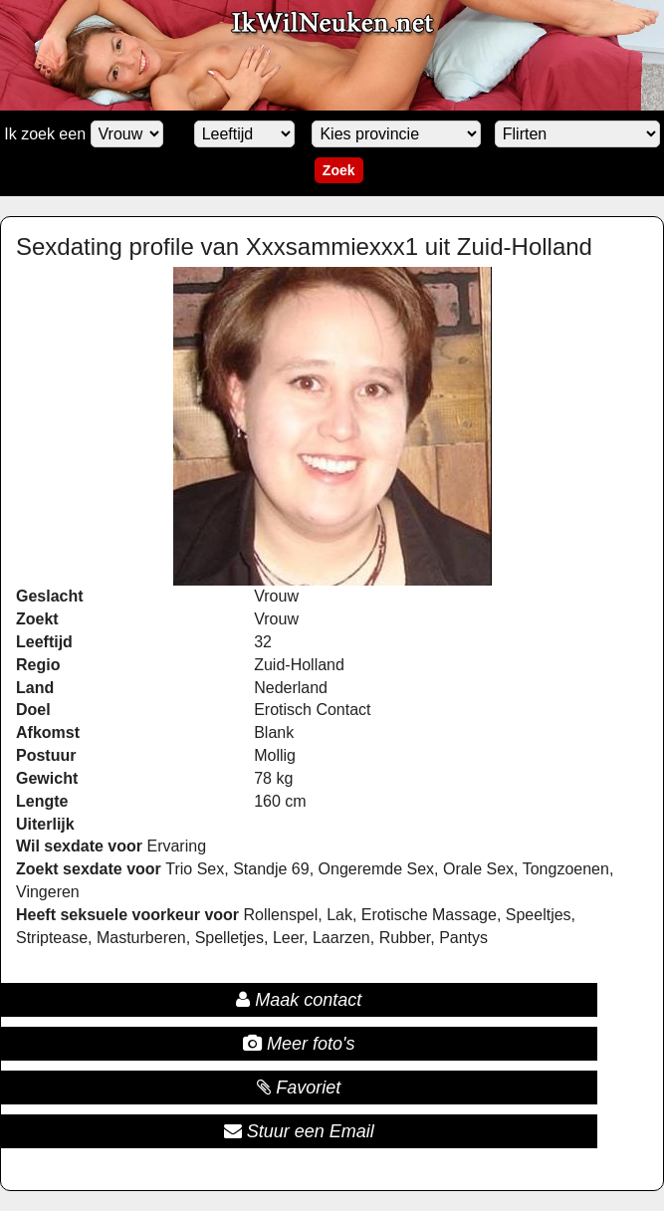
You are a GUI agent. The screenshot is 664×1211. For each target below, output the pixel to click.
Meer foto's (298, 1044)
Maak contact (298, 1000)
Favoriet (298, 1087)
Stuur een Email (299, 1131)
